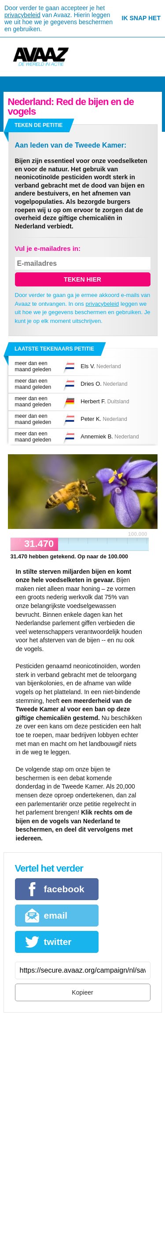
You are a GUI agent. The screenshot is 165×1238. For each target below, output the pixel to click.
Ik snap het (141, 18)
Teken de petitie (38, 125)
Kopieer (82, 992)
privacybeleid (22, 14)
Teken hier (82, 279)
